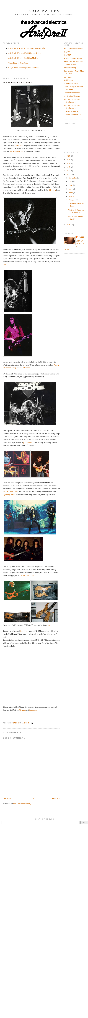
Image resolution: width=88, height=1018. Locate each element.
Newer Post (7, 798)
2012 (68, 171)
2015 (68, 160)
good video (27, 442)
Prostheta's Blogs (70, 68)
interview (23, 631)
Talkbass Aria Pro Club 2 (73, 115)
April (71, 193)
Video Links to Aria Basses (18, 63)
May (71, 189)
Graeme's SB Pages (71, 83)
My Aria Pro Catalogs (72, 96)
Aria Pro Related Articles (73, 58)
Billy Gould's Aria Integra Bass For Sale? (23, 68)
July (70, 181)
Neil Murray (68, 80)
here (4, 264)
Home (32, 798)
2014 (68, 163)
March (71, 196)
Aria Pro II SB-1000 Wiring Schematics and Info (26, 48)
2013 (68, 167)
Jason (82, 237)
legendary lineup (9, 495)
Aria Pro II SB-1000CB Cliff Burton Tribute (24, 53)
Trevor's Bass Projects (72, 93)
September (73, 178)
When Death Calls (10, 492)
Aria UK (67, 52)
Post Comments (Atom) (22, 804)
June (71, 185)
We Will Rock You (16, 151)
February (72, 200)
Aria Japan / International (73, 49)
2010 (68, 225)
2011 (68, 175)
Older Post (56, 798)
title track (52, 190)
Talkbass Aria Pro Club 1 (73, 111)
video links (19, 145)
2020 (68, 156)
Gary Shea (67, 77)
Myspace (22, 710)
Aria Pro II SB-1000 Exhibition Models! (23, 58)
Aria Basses (44, 11)
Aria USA (67, 55)
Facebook (33, 710)
